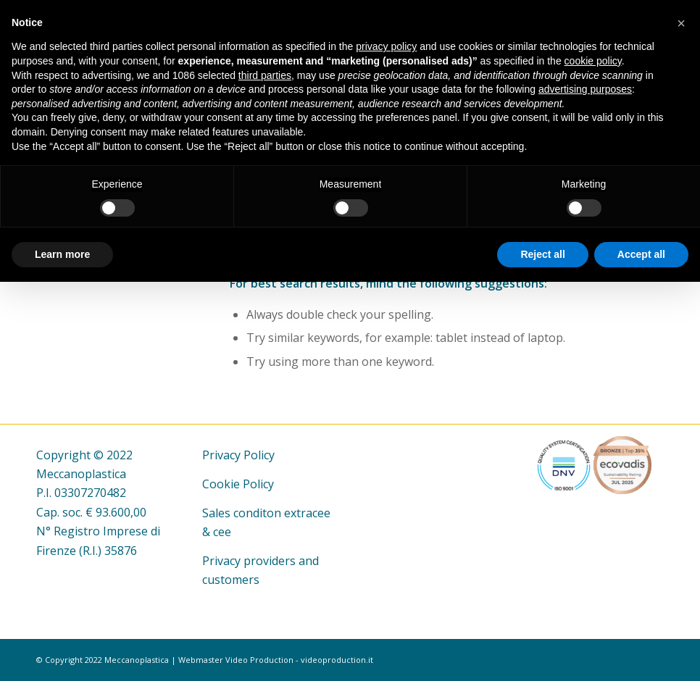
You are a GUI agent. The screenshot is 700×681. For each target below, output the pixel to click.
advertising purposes (585, 89)
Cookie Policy (238, 484)
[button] (681, 23)
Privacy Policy (238, 455)
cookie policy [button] (593, 61)
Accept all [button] (641, 254)
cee (222, 532)
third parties (264, 75)
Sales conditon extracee (266, 513)
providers (269, 561)
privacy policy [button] (386, 46)
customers (230, 580)
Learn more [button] (62, 254)
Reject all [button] (542, 254)
